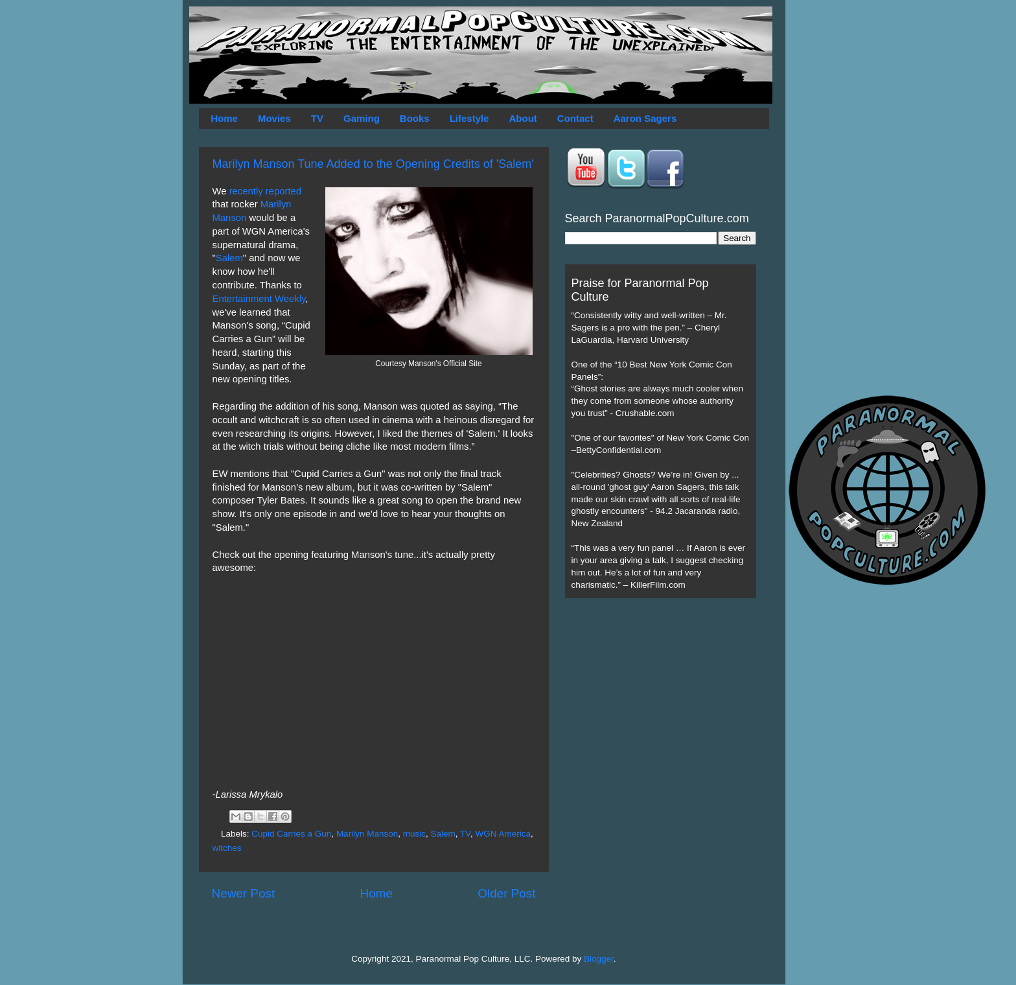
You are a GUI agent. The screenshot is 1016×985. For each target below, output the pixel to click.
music (414, 834)
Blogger (599, 959)
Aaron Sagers (645, 118)
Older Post (506, 893)
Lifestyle (469, 118)
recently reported (265, 191)
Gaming (361, 118)
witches (227, 848)
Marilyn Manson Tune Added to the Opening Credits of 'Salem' (373, 163)
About (523, 118)
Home (224, 118)
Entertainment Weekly (259, 299)
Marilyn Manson (367, 834)
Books (415, 118)
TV (317, 118)
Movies (274, 118)
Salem (229, 258)
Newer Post (243, 893)
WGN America (503, 834)
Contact (575, 118)
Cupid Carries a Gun (291, 834)
